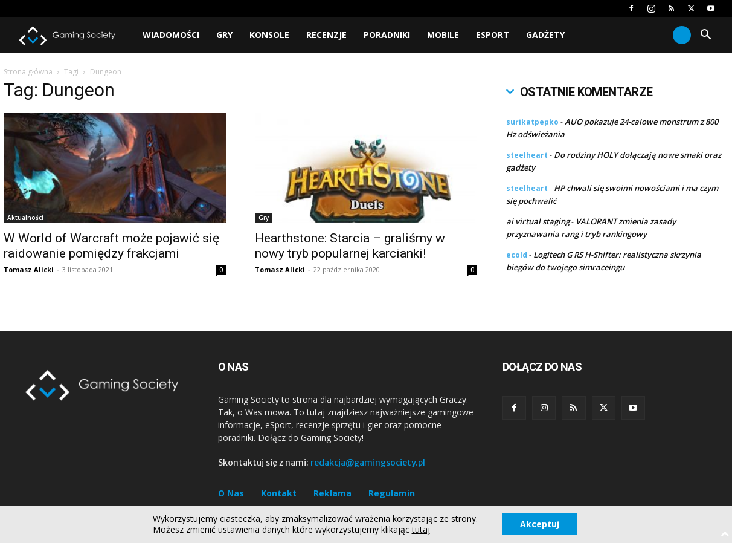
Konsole (269, 35)
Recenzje (326, 35)
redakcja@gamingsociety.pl (367, 462)
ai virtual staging (538, 221)
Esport (492, 35)
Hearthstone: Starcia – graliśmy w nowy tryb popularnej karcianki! (350, 246)
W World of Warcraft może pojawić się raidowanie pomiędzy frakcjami (111, 246)
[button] (705, 36)
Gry (224, 35)
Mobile (443, 35)
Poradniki (387, 35)
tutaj (420, 529)
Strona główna (28, 72)
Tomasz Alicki (29, 269)
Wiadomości (171, 35)
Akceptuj (539, 524)
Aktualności (25, 217)
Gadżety (545, 35)
